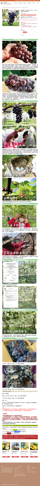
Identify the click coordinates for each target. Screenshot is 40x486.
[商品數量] (22, 32)
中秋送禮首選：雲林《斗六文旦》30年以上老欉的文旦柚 (24, 451)
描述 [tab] (3, 37)
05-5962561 (8, 432)
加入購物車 (24, 32)
